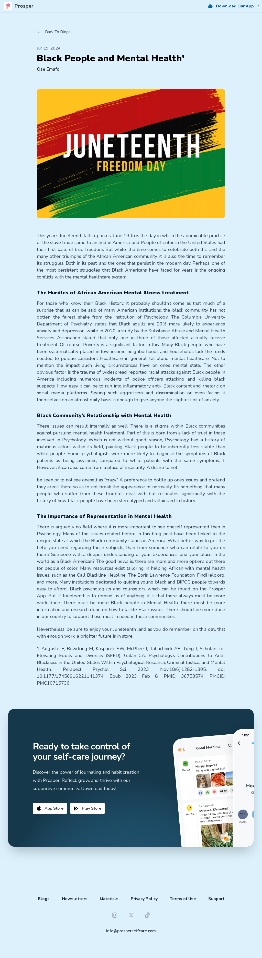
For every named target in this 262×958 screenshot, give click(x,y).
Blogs (44, 899)
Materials (109, 899)
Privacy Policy (144, 899)
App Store (49, 808)
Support (216, 899)
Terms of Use (183, 899)
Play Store (87, 808)
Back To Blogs (54, 32)
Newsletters (75, 899)
